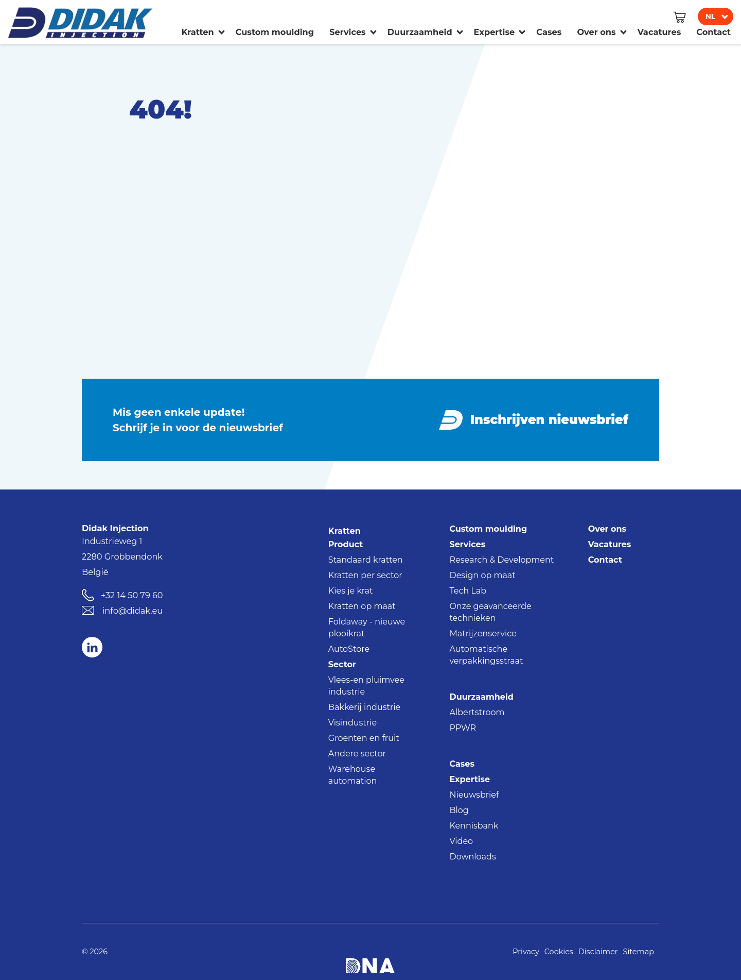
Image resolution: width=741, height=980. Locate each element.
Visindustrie (352, 723)
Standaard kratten (365, 560)
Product (345, 544)
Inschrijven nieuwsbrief (549, 419)
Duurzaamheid (481, 697)
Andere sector (357, 753)
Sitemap (638, 951)
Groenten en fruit (363, 738)
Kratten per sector (365, 575)
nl (710, 16)
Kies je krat (350, 591)
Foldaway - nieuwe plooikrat (366, 627)
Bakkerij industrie (364, 707)
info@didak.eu (132, 610)
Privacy (526, 951)
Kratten (344, 531)
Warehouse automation (352, 775)
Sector (342, 664)
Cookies (558, 951)
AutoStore (348, 649)
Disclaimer (598, 951)
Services (467, 544)
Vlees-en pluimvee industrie (366, 686)
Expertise (469, 779)
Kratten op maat (362, 606)
